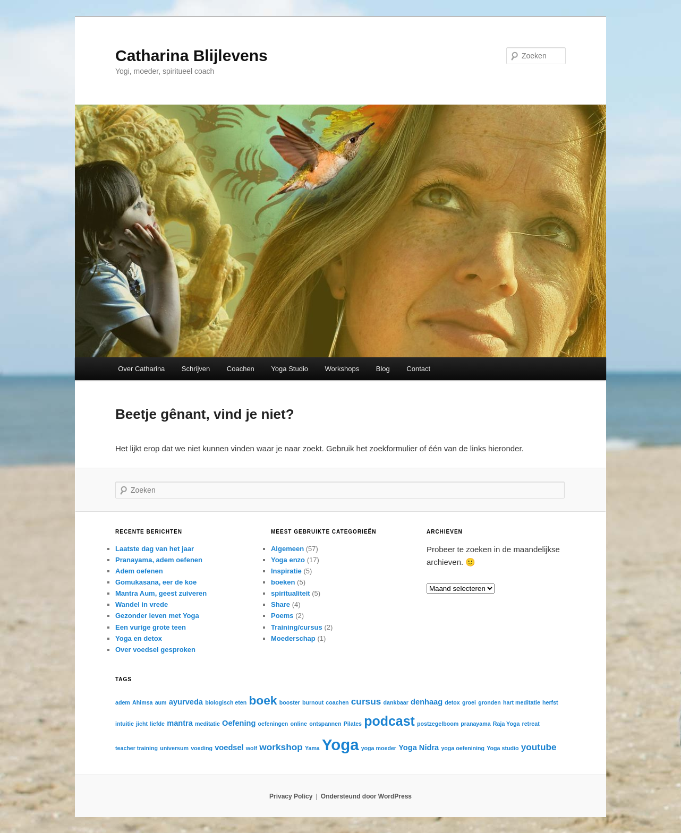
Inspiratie (286, 571)
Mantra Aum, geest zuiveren (161, 593)
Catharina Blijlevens (191, 55)
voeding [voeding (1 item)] (201, 748)
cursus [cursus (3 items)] (366, 701)
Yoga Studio (289, 369)
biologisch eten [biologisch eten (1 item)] (225, 702)
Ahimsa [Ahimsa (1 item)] (142, 702)
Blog (383, 369)
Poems (282, 616)
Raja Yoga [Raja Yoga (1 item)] (506, 723)
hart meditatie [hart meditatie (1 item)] (521, 702)
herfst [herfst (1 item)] (550, 702)
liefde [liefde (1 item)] (157, 723)
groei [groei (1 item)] (469, 702)
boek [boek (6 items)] (263, 700)
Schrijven (196, 369)
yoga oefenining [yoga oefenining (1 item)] (462, 748)
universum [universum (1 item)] (174, 748)
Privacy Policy (290, 796)
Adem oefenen (139, 571)
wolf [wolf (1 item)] (251, 748)
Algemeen (287, 549)
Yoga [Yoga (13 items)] (340, 744)
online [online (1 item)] (299, 723)
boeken (283, 582)
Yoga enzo (288, 560)
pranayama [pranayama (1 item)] (475, 723)
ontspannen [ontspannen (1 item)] (325, 723)
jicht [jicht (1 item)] (142, 723)
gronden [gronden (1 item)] (489, 702)
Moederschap (293, 638)
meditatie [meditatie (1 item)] (207, 723)
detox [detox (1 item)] (452, 702)
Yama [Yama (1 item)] (312, 748)
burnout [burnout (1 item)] (313, 702)
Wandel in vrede (141, 604)
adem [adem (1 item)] (122, 702)
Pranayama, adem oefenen (158, 560)
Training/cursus (296, 627)
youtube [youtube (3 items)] (539, 747)
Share (280, 604)
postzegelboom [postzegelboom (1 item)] (437, 723)
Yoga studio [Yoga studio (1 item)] (502, 748)
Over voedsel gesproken (155, 650)
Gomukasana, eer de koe (156, 582)
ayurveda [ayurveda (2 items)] (186, 702)
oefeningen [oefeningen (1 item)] (273, 723)
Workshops (342, 369)
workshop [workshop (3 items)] (280, 747)
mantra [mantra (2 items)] (180, 723)
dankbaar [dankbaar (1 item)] (396, 702)
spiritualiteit (290, 593)
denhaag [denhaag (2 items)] (426, 702)
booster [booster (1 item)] (289, 702)
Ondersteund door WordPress (366, 796)
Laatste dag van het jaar (154, 549)
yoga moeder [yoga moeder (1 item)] (378, 748)
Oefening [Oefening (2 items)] (239, 723)
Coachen (240, 369)
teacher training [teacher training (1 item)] (136, 748)
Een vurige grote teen (150, 627)
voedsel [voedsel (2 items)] (229, 747)
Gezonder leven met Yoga (157, 616)
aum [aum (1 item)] (161, 702)
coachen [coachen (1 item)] (337, 702)
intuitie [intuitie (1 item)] (124, 723)
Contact (418, 369)
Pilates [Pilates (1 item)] (353, 723)
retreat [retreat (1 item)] (531, 723)
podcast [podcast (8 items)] (389, 721)
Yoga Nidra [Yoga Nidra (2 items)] (418, 747)
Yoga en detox (138, 638)
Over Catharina (141, 369)
